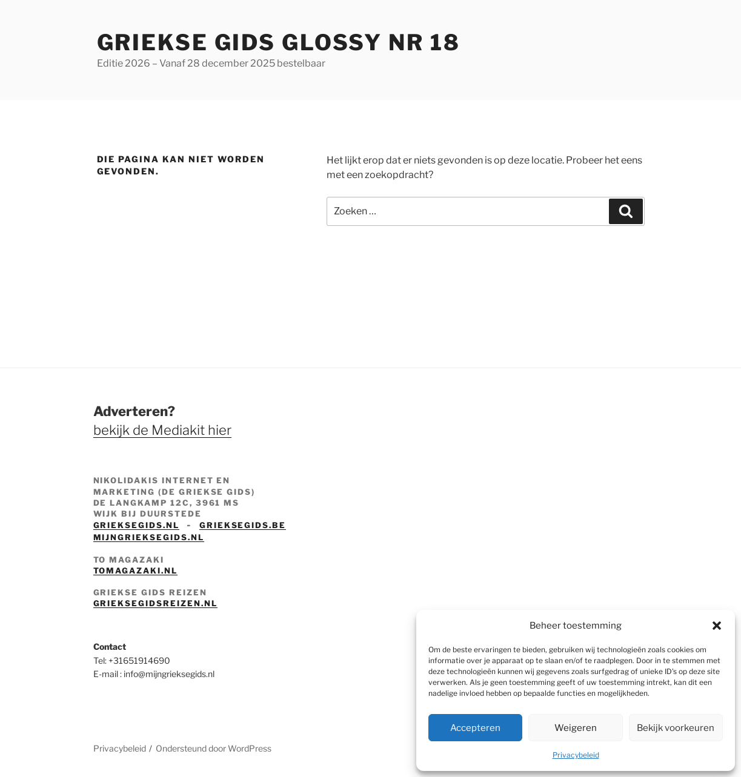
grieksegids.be (242, 525)
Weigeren (575, 727)
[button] (717, 626)
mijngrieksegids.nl (148, 537)
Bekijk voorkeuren (675, 727)
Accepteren (475, 727)
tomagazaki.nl (135, 570)
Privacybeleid (576, 754)
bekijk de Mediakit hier (162, 430)
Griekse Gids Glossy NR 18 (278, 42)
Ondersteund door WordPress (213, 748)
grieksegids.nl (136, 525)
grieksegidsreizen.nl (155, 603)
